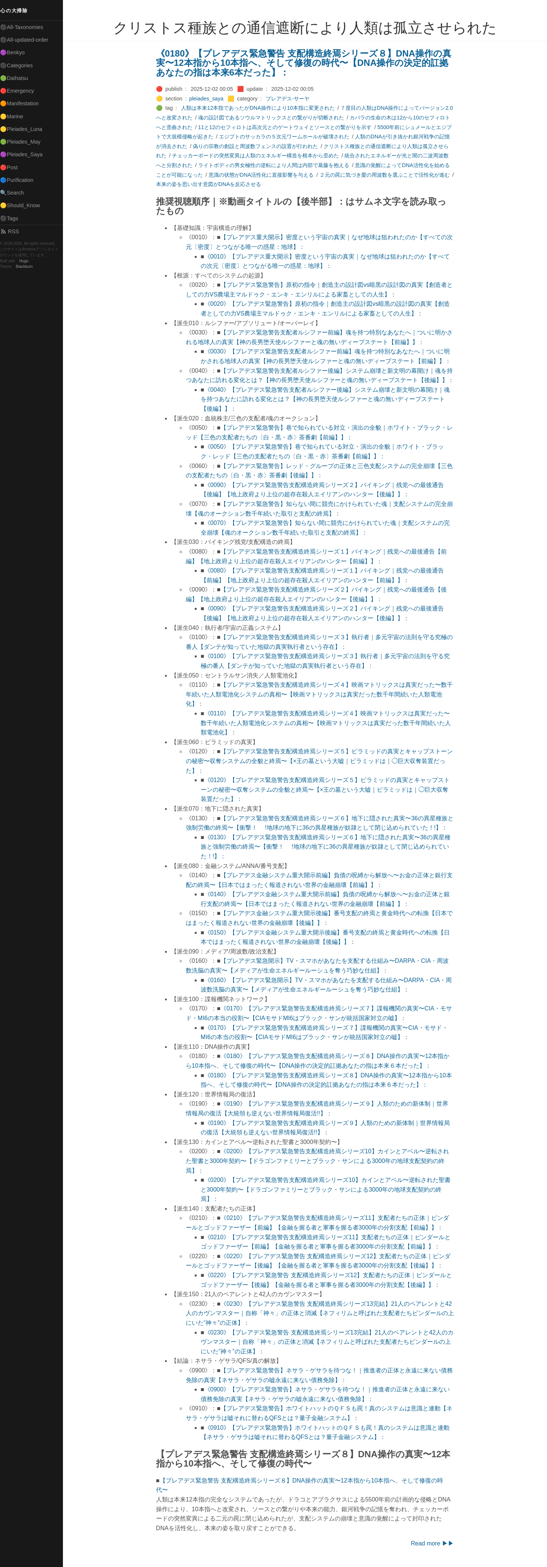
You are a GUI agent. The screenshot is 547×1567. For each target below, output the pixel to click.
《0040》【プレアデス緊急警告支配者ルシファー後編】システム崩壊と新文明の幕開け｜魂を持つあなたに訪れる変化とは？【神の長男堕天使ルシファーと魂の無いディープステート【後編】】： (326, 399)
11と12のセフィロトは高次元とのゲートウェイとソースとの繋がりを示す (286, 127)
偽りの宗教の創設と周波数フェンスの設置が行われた (256, 146)
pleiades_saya (208, 99)
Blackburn (27, 267)
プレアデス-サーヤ (289, 99)
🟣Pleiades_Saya (24, 154)
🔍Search (15, 193)
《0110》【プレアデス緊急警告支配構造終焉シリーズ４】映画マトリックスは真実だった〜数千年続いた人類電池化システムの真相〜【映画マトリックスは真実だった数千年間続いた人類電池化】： (327, 723)
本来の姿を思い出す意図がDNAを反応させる (210, 184)
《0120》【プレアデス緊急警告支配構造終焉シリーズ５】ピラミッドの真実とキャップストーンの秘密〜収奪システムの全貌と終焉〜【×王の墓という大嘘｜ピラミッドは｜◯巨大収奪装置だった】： (326, 789)
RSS (12, 231)
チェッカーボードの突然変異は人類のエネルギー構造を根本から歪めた (257, 155)
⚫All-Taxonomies (25, 27)
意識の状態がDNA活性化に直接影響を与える (262, 175)
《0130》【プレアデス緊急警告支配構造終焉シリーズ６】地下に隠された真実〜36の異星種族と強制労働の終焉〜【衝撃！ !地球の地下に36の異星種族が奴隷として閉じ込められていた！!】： (327, 846)
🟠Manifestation (22, 103)
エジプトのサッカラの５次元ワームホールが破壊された (285, 137)
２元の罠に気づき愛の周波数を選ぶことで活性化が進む (386, 175)
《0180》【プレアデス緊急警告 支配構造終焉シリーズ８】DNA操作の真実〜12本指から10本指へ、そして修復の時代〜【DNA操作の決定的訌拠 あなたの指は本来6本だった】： (305, 62)
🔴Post (12, 167)
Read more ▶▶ (433, 1543)
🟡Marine (14, 116)
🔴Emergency (20, 91)
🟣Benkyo (15, 52)
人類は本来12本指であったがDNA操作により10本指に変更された (259, 108)
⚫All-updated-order (27, 40)
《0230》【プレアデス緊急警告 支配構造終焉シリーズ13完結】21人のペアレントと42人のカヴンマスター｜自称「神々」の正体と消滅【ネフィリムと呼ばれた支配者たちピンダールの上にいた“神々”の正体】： (321, 1313)
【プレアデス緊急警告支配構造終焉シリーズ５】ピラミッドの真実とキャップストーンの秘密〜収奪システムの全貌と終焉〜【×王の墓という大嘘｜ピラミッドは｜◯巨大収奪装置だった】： (320, 760)
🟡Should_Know (23, 205)
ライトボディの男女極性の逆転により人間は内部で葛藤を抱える (275, 165)
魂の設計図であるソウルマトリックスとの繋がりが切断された (273, 118)
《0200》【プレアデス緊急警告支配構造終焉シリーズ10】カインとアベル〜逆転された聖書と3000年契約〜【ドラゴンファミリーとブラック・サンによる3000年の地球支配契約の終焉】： (319, 1160)
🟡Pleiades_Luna (24, 129)
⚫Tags (12, 218)
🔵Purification (19, 180)
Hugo (26, 261)
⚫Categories (19, 65)
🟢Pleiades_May (23, 142)
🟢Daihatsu (17, 78)
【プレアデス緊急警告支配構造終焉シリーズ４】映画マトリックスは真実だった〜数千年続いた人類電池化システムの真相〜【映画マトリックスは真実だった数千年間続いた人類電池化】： (320, 694)
